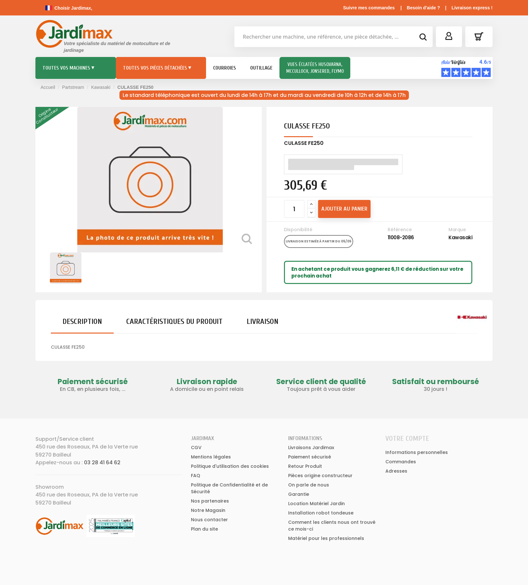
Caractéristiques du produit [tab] (174, 321)
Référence (400, 229)
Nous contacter (209, 519)
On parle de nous (308, 485)
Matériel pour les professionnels (326, 538)
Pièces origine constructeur (320, 475)
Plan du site (204, 529)
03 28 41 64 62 (102, 462)
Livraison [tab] (262, 321)
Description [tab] (82, 321)
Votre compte (407, 438)
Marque (457, 229)
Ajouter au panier (344, 208)
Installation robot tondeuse (321, 513)
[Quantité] (294, 209)
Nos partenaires (210, 501)
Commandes (400, 461)
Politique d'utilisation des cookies (230, 466)
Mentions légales (211, 457)
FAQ (195, 475)
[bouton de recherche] (422, 38)
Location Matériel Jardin (316, 503)
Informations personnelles (416, 452)
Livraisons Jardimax (311, 447)
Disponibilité (298, 229)
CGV (196, 447)
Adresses (396, 471)
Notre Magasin (208, 510)
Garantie (298, 494)
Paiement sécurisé (309, 457)
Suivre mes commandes (369, 7)
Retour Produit (305, 466)
